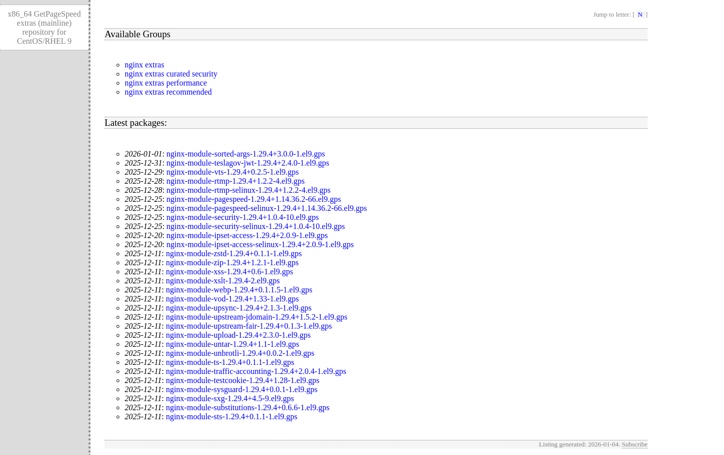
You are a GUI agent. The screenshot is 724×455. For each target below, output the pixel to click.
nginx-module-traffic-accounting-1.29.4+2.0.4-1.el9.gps (256, 371)
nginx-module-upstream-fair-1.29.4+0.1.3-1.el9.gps (249, 326)
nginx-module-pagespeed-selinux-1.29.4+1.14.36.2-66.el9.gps (266, 208)
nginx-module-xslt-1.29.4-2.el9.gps (223, 280)
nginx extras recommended (168, 92)
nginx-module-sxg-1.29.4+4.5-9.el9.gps (230, 398)
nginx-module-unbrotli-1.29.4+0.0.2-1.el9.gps (240, 353)
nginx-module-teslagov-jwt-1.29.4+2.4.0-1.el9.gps (247, 163)
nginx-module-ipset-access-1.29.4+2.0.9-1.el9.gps (247, 235)
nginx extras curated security (171, 73)
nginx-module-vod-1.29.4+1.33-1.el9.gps (232, 298)
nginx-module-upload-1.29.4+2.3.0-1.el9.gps (238, 335)
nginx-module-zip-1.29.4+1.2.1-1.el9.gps (232, 262)
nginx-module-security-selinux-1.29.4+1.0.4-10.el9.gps (255, 226)
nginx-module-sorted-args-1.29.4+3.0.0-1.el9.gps (245, 153)
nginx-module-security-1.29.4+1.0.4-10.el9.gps (242, 217)
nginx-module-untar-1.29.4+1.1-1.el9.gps (232, 344)
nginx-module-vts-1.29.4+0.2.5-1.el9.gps (232, 172)
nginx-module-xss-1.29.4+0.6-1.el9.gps (229, 271)
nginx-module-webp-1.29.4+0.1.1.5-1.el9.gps (239, 289)
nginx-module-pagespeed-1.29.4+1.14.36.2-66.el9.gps (253, 199)
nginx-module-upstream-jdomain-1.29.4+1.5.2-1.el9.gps (256, 317)
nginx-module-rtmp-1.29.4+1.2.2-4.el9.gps (235, 181)
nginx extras (144, 64)
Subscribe (635, 444)
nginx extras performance (166, 83)
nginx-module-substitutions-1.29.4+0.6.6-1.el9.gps (247, 407)
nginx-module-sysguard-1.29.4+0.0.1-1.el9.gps (241, 389)
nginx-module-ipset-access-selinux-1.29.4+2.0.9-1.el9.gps (260, 244)
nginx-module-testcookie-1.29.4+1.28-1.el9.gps (242, 380)
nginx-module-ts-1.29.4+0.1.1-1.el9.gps (230, 362)
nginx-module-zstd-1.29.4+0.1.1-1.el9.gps (234, 253)
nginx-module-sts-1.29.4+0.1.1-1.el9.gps (231, 416)
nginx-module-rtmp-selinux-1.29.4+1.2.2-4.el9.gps (248, 190)
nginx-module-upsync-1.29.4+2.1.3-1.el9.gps (239, 308)
